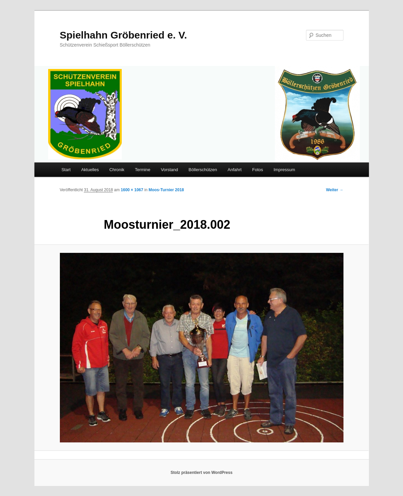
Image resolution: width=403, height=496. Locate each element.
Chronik (116, 169)
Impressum (284, 169)
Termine (142, 169)
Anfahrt (235, 169)
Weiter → (334, 190)
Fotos (257, 169)
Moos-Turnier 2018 (166, 190)
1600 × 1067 (132, 190)
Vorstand (169, 169)
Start (66, 169)
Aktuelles (90, 169)
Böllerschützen (203, 169)
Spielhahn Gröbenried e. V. (123, 35)
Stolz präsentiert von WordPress (201, 472)
